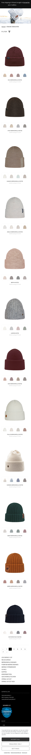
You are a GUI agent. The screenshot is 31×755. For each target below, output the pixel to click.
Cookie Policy (7, 752)
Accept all (15, 739)
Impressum (24, 752)
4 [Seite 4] (17, 649)
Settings (15, 748)
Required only (15, 744)
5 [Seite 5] (21, 649)
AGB (4, 725)
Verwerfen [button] (26, 2)
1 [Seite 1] (6, 649)
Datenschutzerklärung (16, 752)
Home (3, 27)
